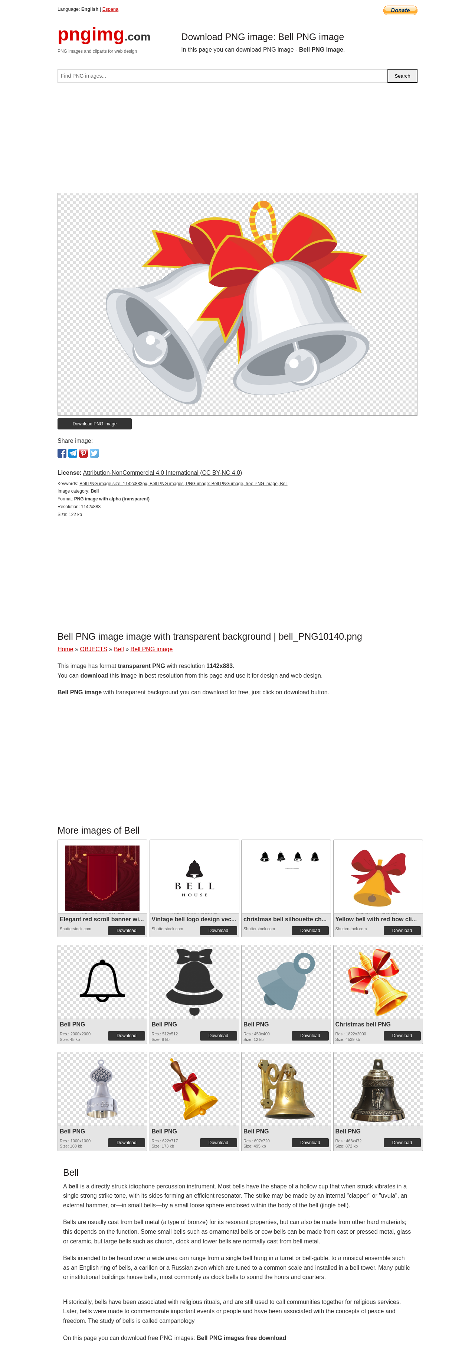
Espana (110, 9)
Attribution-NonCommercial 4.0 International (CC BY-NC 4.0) (162, 473)
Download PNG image (95, 423)
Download (126, 930)
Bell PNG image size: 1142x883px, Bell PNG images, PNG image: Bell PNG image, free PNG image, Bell (183, 483)
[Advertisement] (237, 141)
